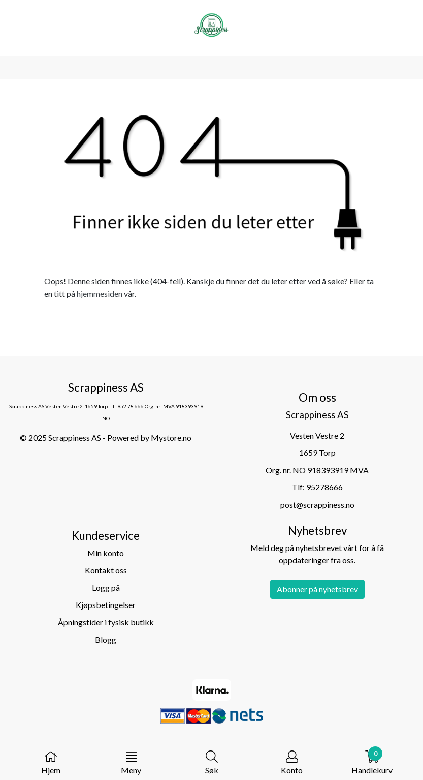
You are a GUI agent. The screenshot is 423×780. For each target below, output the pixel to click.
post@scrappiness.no (317, 504)
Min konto (105, 553)
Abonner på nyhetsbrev (317, 589)
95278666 (324, 487)
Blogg (105, 639)
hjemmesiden (99, 293)
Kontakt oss (106, 570)
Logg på (106, 587)
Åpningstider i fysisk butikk (106, 622)
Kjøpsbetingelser (106, 605)
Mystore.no (171, 437)
